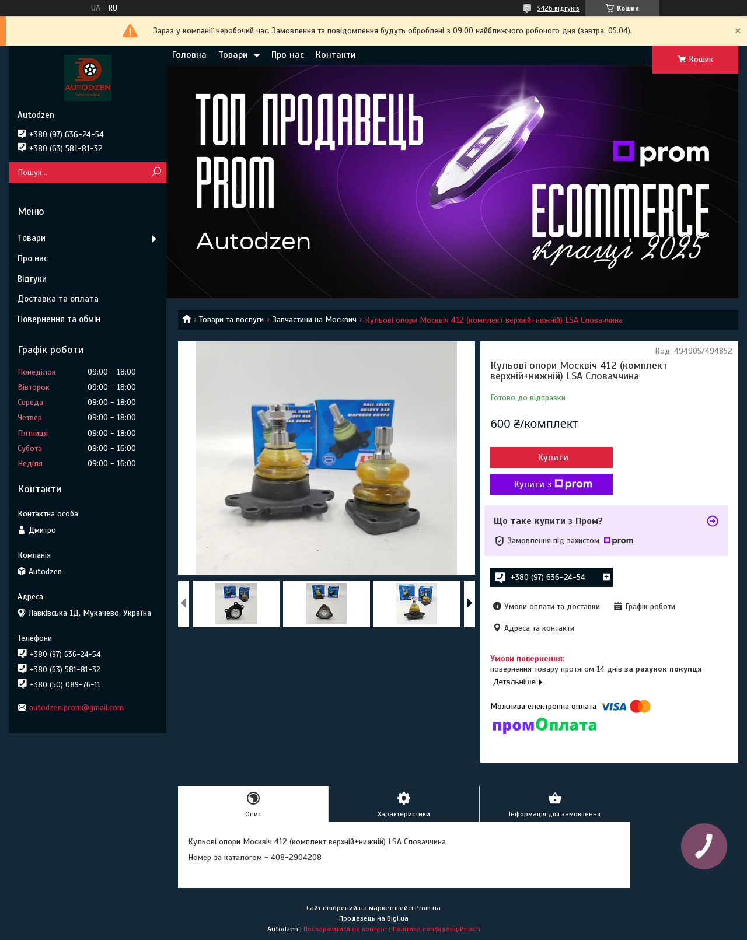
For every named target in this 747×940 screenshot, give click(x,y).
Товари (233, 55)
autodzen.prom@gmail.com (76, 707)
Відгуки (32, 279)
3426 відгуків (558, 8)
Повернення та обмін (59, 319)
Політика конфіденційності (436, 929)
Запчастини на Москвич (315, 319)
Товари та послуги (231, 319)
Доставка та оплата (58, 298)
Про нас (287, 55)
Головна (189, 55)
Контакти (336, 55)
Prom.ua (428, 908)
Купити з (553, 484)
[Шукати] (156, 172)
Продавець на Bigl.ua (374, 918)
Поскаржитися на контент (345, 929)
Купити (553, 457)
